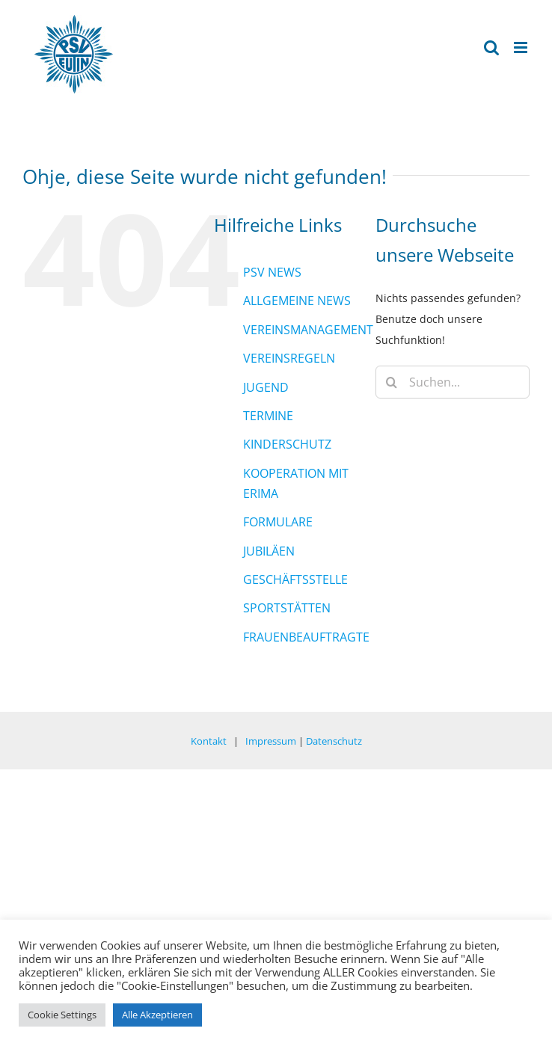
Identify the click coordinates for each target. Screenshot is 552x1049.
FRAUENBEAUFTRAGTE (306, 637)
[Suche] (391, 382)
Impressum (270, 741)
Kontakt (209, 741)
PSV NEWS (272, 272)
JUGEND (266, 387)
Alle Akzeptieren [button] (157, 1014)
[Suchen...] (452, 382)
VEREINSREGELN (289, 358)
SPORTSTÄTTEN (287, 608)
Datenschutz (334, 741)
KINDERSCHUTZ (287, 444)
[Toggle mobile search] (491, 47)
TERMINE (268, 415)
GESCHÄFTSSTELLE (295, 579)
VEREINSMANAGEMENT (308, 330)
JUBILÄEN (269, 551)
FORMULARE (278, 522)
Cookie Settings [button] (62, 1014)
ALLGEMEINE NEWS (297, 300)
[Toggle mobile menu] (522, 47)
